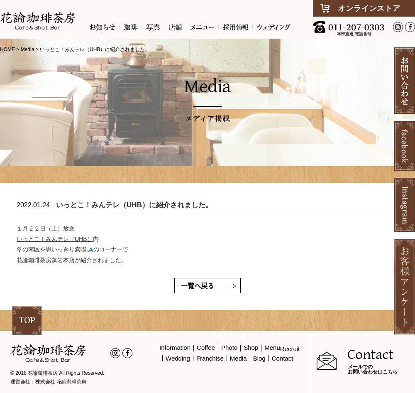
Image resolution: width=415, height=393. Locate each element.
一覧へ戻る (197, 285)
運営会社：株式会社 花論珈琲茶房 (48, 382)
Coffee (206, 347)
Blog (259, 358)
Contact (282, 358)
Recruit (290, 348)
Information (174, 347)
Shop (251, 347)
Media (238, 358)
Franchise (210, 358)
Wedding (178, 358)
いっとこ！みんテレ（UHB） (55, 239)
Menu (272, 347)
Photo (229, 347)
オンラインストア (369, 8)
